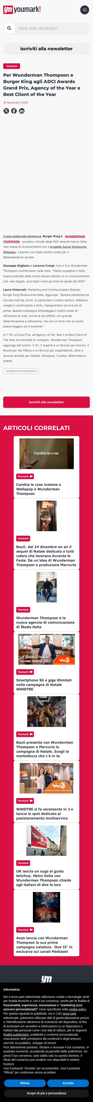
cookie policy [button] (77, 1009)
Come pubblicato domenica (22, 236)
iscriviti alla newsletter (46, 48)
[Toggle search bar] (9, 28)
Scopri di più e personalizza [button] (46, 1093)
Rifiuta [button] (25, 1083)
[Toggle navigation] (84, 9)
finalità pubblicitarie (16, 1034)
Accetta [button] (68, 1083)
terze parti (69, 1013)
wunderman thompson (21, 370)
